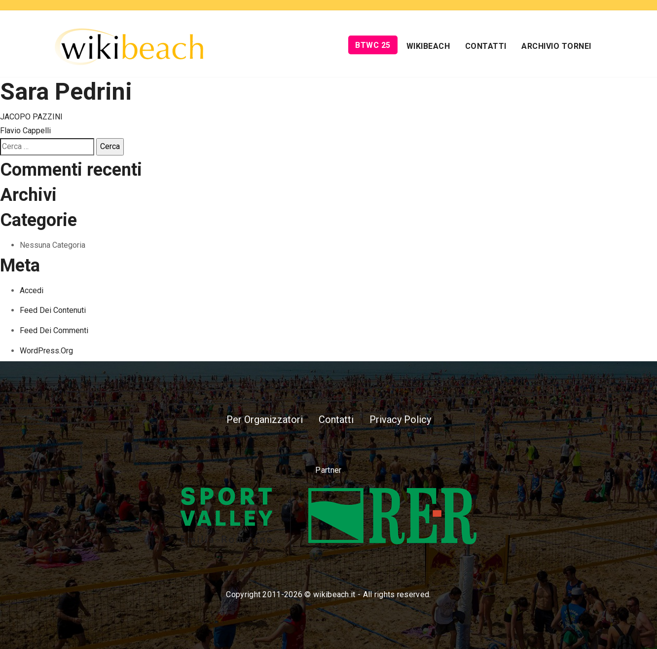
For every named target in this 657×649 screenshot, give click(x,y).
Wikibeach (428, 46)
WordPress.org (46, 350)
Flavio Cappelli (25, 130)
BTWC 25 (373, 45)
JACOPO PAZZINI (31, 116)
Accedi (31, 290)
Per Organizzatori (264, 419)
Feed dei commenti (54, 330)
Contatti (486, 46)
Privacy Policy (400, 419)
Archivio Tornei (556, 46)
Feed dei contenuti (53, 310)
